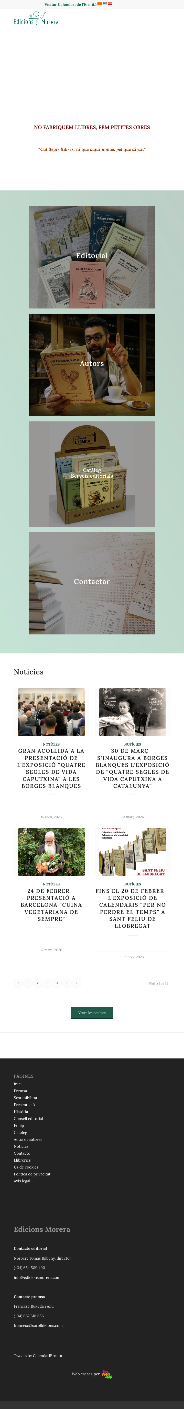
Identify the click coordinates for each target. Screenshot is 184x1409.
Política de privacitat (32, 1174)
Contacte (22, 1153)
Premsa (20, 1090)
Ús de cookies (26, 1167)
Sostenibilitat (25, 1097)
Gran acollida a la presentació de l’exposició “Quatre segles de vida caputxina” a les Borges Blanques (51, 768)
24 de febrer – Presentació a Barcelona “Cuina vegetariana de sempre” (51, 904)
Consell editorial (28, 1118)
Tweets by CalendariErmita (38, 1355)
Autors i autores (28, 1139)
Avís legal (22, 1181)
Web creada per (92, 1374)
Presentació (24, 1104)
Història (21, 1111)
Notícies (51, 744)
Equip (19, 1125)
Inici (17, 1084)
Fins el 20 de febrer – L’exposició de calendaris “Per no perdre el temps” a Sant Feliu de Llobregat (132, 908)
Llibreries (22, 1160)
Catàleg (20, 1132)
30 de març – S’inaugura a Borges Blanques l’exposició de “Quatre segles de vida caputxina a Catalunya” (133, 768)
